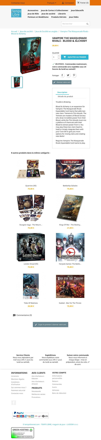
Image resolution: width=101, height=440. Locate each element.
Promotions (36, 397)
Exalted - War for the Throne (70, 303)
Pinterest (74, 75)
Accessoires (33, 10)
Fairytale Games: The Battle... (70, 264)
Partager (62, 75)
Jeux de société (48, 13)
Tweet (68, 75)
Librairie (62, 13)
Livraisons (15, 376)
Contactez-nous (18, 3)
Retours (55, 381)
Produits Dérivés (58, 17)
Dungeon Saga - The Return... (30, 225)
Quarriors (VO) (30, 186)
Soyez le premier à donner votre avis (50, 324)
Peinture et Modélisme (38, 17)
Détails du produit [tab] (65, 96)
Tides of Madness (31, 303)
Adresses (55, 390)
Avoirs (54, 387)
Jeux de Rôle (33, 13)
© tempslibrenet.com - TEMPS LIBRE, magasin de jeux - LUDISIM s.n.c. (50, 424)
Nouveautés (36, 391)
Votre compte (59, 372)
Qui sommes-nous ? (18, 387)
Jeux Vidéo (74, 17)
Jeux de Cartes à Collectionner (54, 10)
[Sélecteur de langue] (52, 3)
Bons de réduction (59, 393)
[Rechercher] (75, 23)
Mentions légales (17, 379)
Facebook (13, 402)
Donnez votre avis (61, 82)
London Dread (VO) (31, 264)
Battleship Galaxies (70, 186)
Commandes (57, 384)
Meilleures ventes (38, 394)
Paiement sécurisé (18, 390)
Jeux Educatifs (77, 10)
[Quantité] (55, 57)
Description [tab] (62, 92)
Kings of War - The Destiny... (70, 225)
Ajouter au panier (74, 57)
